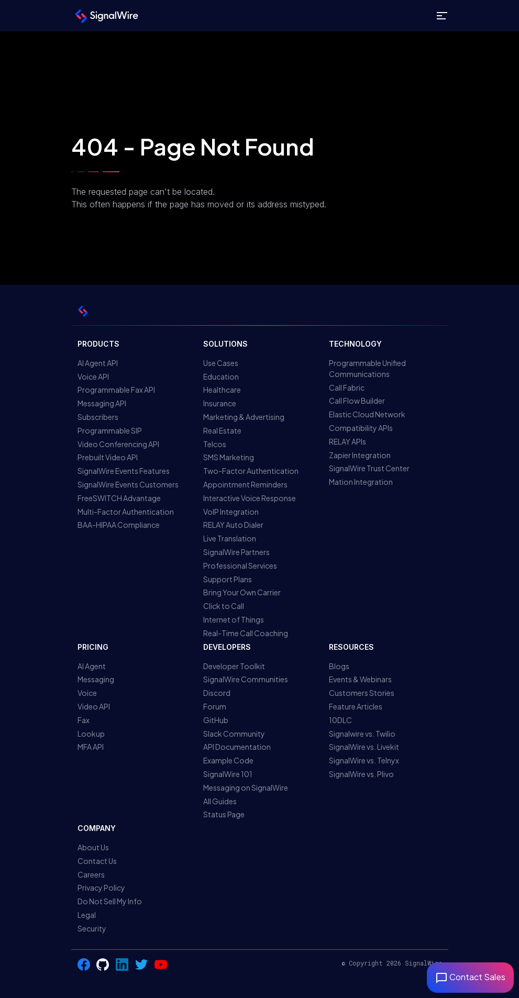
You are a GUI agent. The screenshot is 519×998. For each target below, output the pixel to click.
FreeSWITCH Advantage (119, 498)
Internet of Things (233, 619)
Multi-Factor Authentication (126, 511)
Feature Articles (355, 706)
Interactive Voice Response (249, 498)
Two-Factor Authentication (251, 470)
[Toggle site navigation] (442, 16)
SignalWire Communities (245, 679)
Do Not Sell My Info (110, 901)
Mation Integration (361, 481)
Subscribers (98, 417)
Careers (91, 874)
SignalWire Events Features (124, 470)
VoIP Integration (231, 511)
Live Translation (229, 538)
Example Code (228, 760)
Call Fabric (347, 387)
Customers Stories (361, 692)
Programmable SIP (110, 430)
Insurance (219, 403)
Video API (94, 706)
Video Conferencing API (118, 444)
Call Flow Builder (357, 400)
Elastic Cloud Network (367, 414)
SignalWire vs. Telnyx (364, 760)
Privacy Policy (101, 887)
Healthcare (222, 389)
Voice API (93, 376)
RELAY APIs (347, 441)
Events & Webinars (360, 679)
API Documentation (237, 746)
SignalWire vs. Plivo (361, 774)
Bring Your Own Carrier (242, 592)
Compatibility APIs (361, 428)
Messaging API (102, 403)
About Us (93, 847)
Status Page (224, 814)
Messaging (96, 679)
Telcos (214, 444)
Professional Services (240, 565)
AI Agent (92, 666)
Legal (87, 914)
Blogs (339, 666)
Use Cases (220, 363)
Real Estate (222, 430)
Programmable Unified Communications (367, 368)
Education (221, 376)
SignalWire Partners (236, 552)
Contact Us (97, 861)
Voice (87, 692)
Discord (216, 692)
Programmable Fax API (116, 389)
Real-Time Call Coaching (245, 633)
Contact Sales (470, 976)
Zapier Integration (360, 455)
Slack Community (234, 733)
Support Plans (227, 579)
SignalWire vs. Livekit (364, 746)
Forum (214, 706)
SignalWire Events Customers (128, 484)
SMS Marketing (228, 457)
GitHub (215, 720)
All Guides (220, 801)
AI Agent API (98, 363)
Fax (84, 720)
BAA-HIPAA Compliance (119, 524)
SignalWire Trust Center (369, 468)
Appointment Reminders (245, 484)
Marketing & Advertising (243, 417)
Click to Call (223, 606)
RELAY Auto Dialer (233, 524)
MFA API (91, 746)
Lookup (91, 733)
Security (92, 928)
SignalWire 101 (227, 774)
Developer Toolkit (234, 666)
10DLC (340, 720)
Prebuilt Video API (108, 457)
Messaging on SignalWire (245, 787)
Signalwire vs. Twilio (362, 733)
